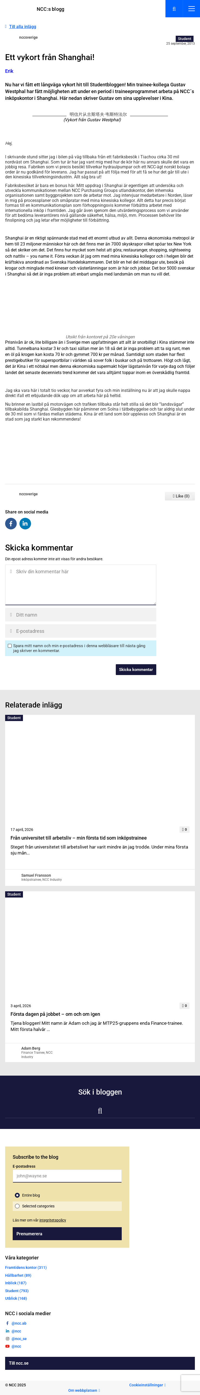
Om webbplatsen (82, 1390)
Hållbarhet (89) (18, 1275)
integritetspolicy (52, 1220)
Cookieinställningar (146, 1385)
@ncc (16, 1331)
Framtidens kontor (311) (26, 1267)
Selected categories (38, 1206)
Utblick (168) (16, 1298)
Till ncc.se (19, 1363)
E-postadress (24, 1166)
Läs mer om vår (39, 1220)
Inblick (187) (15, 1283)
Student (184, 39)
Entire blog (31, 1195)
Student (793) (17, 1291)
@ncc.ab (19, 1323)
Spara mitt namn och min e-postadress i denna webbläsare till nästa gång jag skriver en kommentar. (79, 648)
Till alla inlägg (22, 26)
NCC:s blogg (50, 9)
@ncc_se (19, 1339)
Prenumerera (29, 1233)
